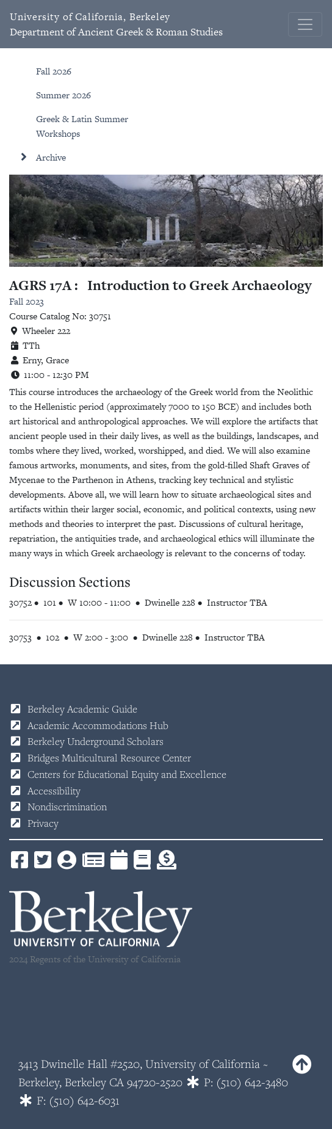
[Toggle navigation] (305, 24)
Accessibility (54, 790)
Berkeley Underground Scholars (95, 741)
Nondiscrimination (67, 806)
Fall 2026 (53, 71)
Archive (51, 157)
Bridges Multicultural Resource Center (109, 757)
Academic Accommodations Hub (97, 725)
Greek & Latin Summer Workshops (82, 126)
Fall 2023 (26, 301)
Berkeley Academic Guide (82, 709)
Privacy (43, 823)
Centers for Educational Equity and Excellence (126, 774)
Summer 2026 (63, 95)
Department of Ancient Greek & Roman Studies (116, 24)
